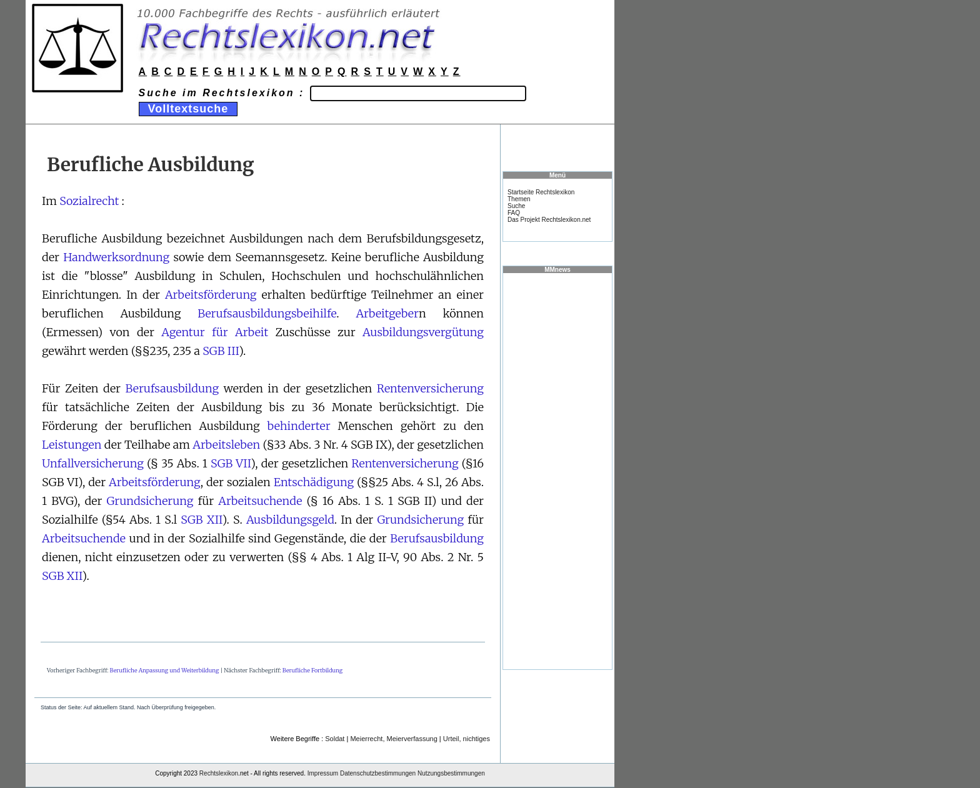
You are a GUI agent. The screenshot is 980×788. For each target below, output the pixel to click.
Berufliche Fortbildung (312, 670)
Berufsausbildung (172, 388)
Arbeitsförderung (211, 294)
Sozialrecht (89, 201)
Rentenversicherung (430, 388)
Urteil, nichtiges (466, 738)
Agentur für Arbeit (214, 332)
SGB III (220, 351)
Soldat (334, 738)
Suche (516, 205)
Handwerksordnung (116, 257)
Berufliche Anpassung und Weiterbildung (164, 670)
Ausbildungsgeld (290, 519)
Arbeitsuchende (260, 501)
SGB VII (231, 463)
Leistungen (71, 444)
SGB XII (201, 519)
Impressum (323, 773)
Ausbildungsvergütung (423, 332)
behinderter (299, 426)
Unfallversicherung (93, 463)
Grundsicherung (150, 501)
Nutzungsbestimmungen (451, 773)
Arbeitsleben (226, 444)
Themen (519, 199)
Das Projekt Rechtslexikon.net (549, 219)
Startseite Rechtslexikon (541, 192)
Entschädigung (314, 482)
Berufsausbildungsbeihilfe (267, 313)
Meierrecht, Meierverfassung (393, 738)
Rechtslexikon (218, 773)
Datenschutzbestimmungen (378, 773)
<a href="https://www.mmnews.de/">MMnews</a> (558, 470)
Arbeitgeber (387, 313)
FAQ (514, 212)
